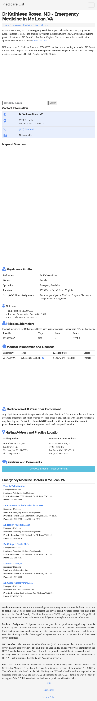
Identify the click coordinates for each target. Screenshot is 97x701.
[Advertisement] (36, 78)
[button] (43, 358)
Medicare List (13, 3)
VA (36, 25)
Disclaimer (48, 690)
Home (6, 25)
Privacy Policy (49, 697)
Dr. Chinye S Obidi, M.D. (16, 544)
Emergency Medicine (22, 25)
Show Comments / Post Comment (48, 468)
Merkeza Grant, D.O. (14, 563)
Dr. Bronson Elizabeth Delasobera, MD (23, 505)
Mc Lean (45, 25)
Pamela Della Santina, (14, 486)
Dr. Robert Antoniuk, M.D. (17, 525)
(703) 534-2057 (39, 40)
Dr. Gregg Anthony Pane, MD (18, 583)
